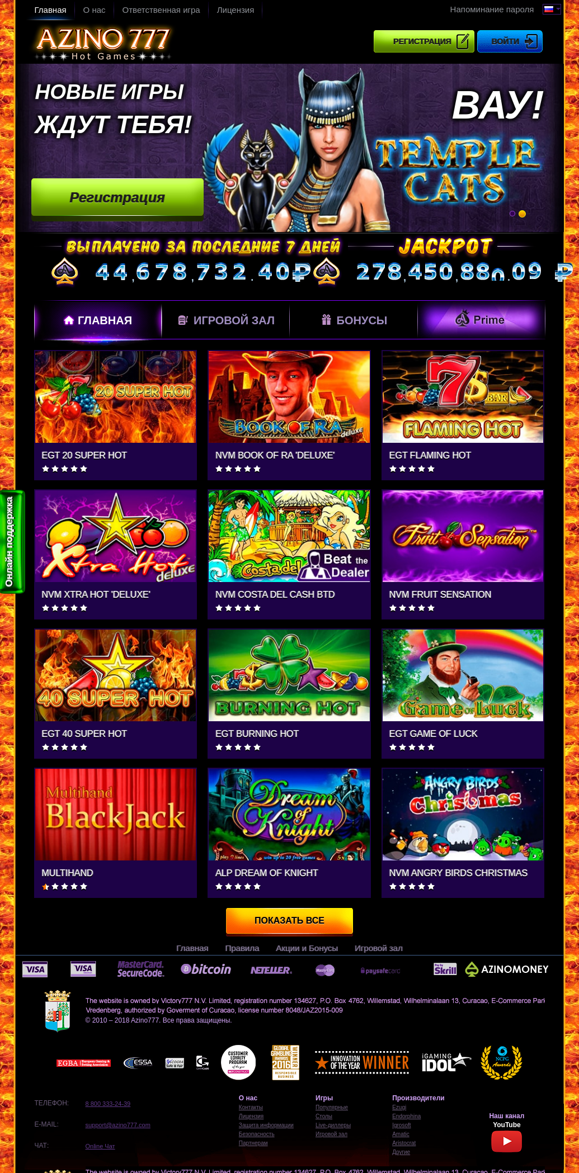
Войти (505, 41)
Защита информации (266, 1125)
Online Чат (100, 1146)
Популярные (332, 1107)
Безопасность (257, 1134)
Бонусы (353, 319)
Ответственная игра (161, 10)
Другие (401, 1152)
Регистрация (422, 41)
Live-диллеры (333, 1125)
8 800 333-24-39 (108, 1103)
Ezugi (399, 1107)
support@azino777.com (118, 1125)
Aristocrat (404, 1143)
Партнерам (253, 1143)
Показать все (289, 920)
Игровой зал (225, 320)
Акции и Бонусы (307, 948)
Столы (324, 1116)
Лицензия (236, 10)
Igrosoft (401, 1125)
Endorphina (406, 1116)
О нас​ (94, 10)
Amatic (400, 1134)
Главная (51, 10)
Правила (242, 948)
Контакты (251, 1107)
